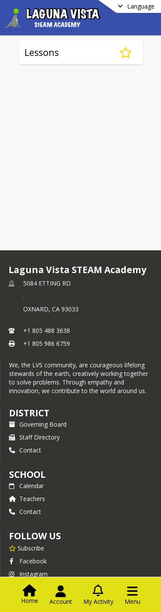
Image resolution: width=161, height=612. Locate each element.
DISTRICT (29, 413)
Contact (25, 450)
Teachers (27, 499)
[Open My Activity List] (98, 595)
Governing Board (38, 424)
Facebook (28, 561)
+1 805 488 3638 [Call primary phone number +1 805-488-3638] (46, 330)
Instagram (28, 574)
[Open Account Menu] (60, 595)
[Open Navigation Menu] (132, 595)
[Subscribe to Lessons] (125, 52)
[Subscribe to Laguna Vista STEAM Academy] (26, 548)
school (27, 474)
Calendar (26, 486)
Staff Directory (34, 437)
